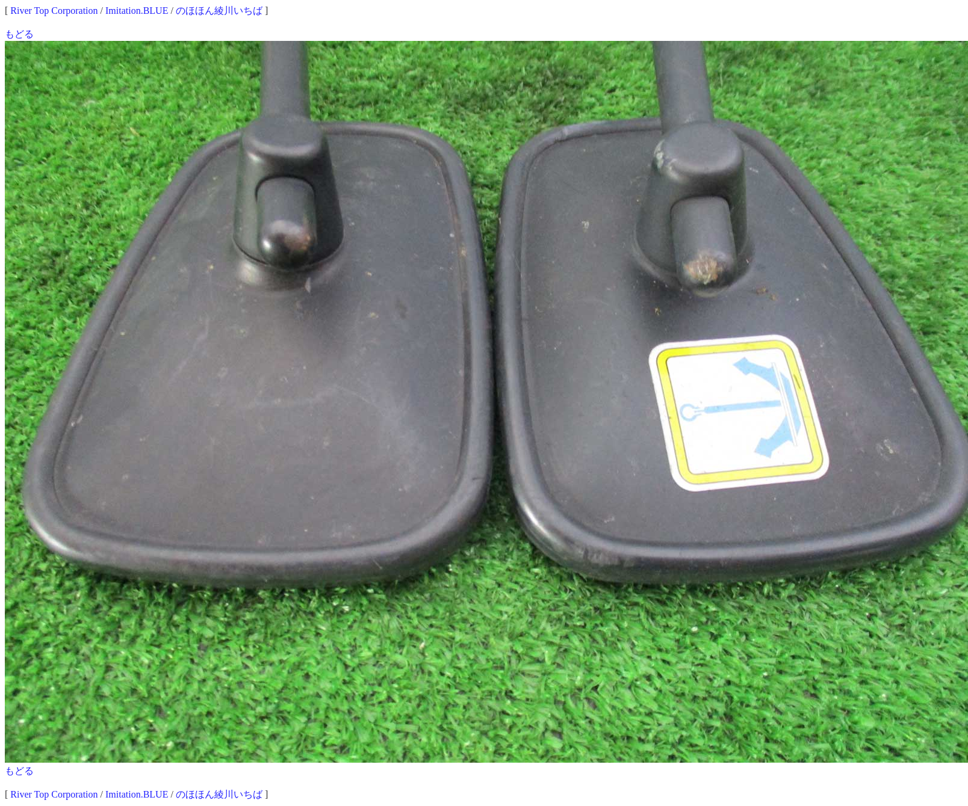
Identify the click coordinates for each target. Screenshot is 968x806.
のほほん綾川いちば (219, 10)
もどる (19, 34)
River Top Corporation (54, 10)
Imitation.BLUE (136, 10)
